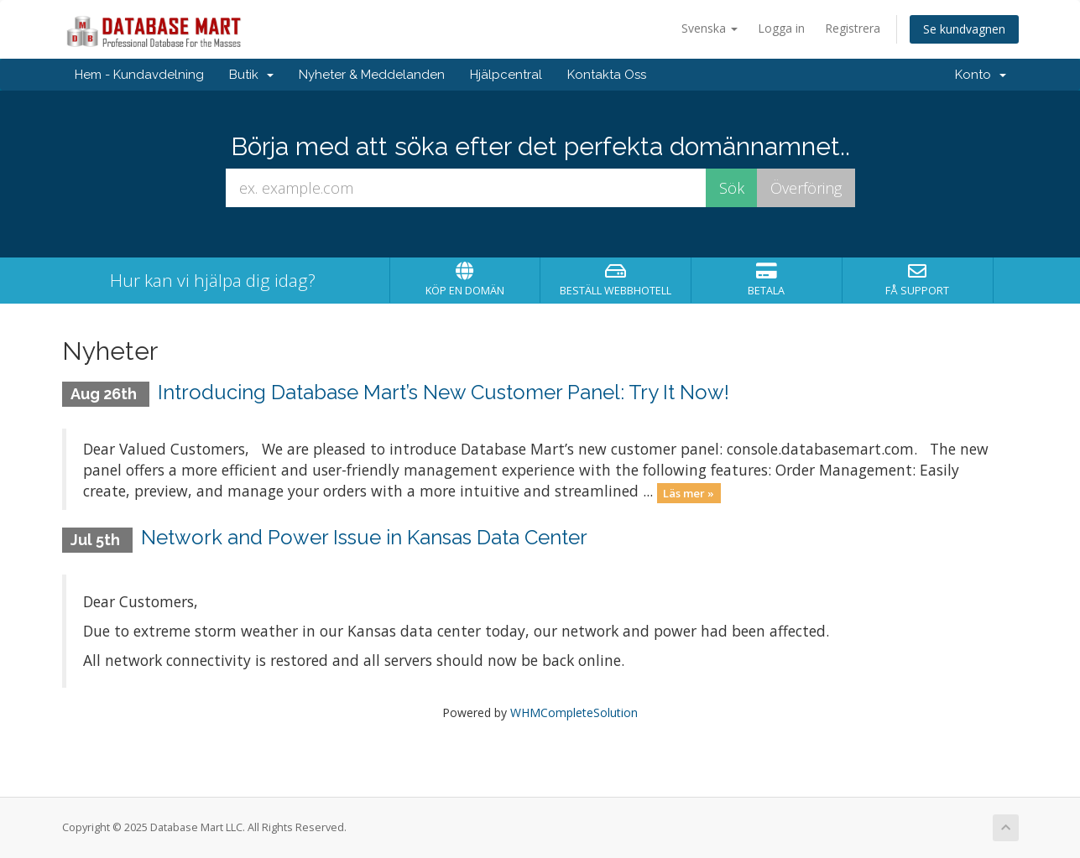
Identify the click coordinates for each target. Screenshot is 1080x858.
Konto (980, 74)
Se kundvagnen (964, 29)
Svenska (709, 28)
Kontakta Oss (606, 74)
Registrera (852, 28)
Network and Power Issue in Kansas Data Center (364, 537)
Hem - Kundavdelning (139, 74)
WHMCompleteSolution (574, 712)
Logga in (781, 28)
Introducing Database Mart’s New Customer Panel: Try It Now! (443, 392)
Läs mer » (688, 492)
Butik (251, 74)
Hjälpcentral (506, 74)
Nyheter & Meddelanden (372, 74)
